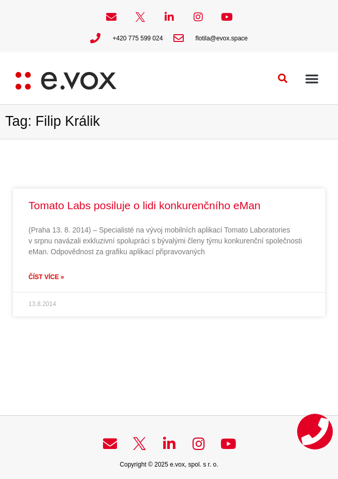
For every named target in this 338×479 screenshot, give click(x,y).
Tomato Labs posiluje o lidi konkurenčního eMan (144, 205)
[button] (282, 78)
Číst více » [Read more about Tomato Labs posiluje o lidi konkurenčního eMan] (46, 277)
